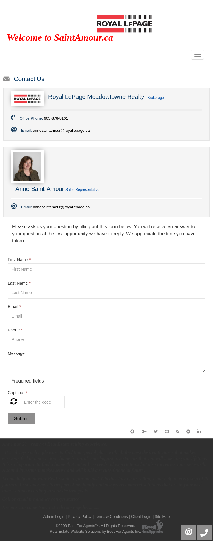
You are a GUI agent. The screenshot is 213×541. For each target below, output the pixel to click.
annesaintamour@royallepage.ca (61, 130)
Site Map (162, 516)
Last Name (19, 283)
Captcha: (17, 392)
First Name (19, 259)
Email (14, 306)
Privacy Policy (80, 516)
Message (16, 353)
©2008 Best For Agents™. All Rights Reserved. (95, 525)
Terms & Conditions (111, 516)
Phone (15, 330)
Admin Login (54, 516)
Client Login (141, 516)
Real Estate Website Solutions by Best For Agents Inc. (95, 531)
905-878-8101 (56, 118)
